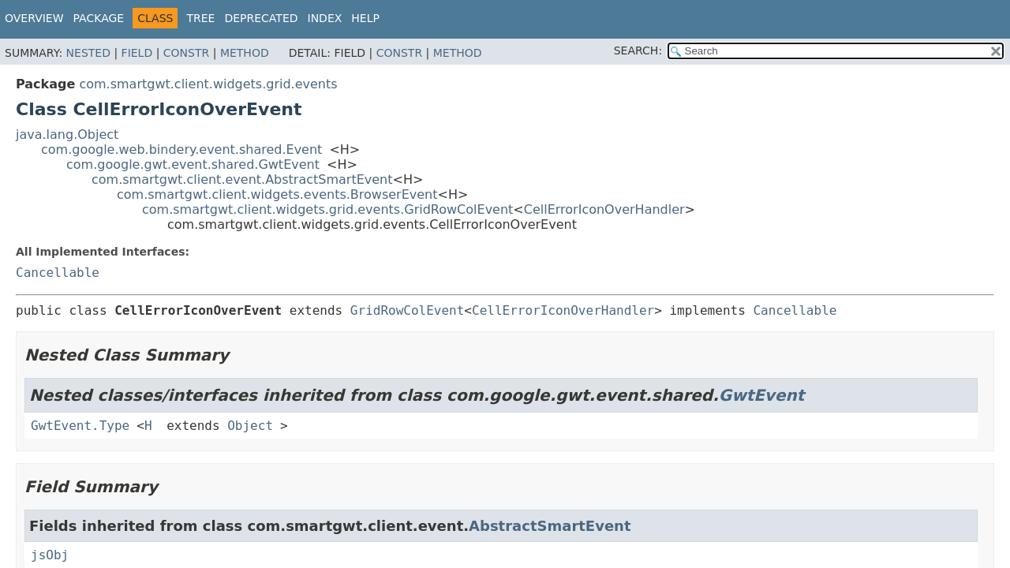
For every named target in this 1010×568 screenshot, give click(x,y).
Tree (200, 18)
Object (250, 425)
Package (99, 18)
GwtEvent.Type (80, 425)
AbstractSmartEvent (549, 526)
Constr (186, 53)
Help (365, 18)
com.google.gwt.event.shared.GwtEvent (193, 164)
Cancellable (57, 272)
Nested (88, 53)
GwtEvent (762, 395)
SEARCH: (638, 50)
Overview (34, 18)
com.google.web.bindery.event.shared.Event (181, 149)
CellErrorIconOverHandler (604, 209)
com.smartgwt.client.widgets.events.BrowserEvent (277, 194)
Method (244, 53)
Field (137, 53)
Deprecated (260, 18)
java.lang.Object (67, 134)
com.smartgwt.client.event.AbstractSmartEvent (242, 179)
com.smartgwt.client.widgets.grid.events (208, 84)
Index (325, 18)
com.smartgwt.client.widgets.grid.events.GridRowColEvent (327, 209)
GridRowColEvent (407, 310)
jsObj (50, 554)
